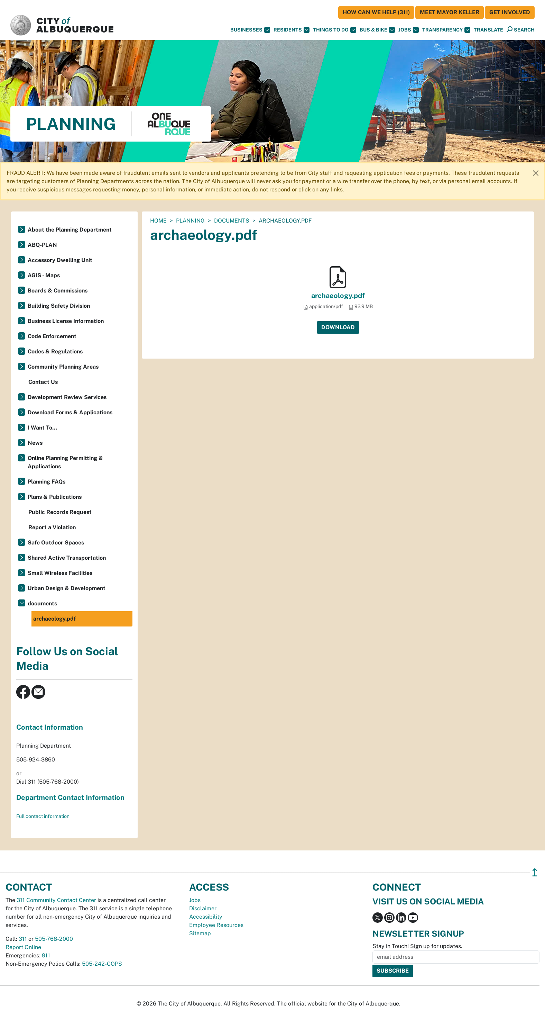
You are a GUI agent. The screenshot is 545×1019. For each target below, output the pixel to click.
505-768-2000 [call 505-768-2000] (54, 939)
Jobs (408, 30)
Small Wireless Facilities (60, 573)
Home (158, 220)
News (35, 443)
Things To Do (334, 30)
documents (231, 220)
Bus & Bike (377, 30)
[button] (488, 30)
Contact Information (49, 727)
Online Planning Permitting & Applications (65, 462)
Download (338, 327)
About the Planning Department (70, 229)
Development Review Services (67, 397)
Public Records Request (60, 512)
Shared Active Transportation (67, 557)
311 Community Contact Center (56, 900)
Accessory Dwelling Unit (60, 260)
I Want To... (42, 427)
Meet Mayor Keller (449, 12)
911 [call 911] (46, 955)
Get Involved (509, 12)
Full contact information (43, 816)
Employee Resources (216, 925)
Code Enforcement (52, 336)
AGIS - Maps (44, 275)
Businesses (250, 30)
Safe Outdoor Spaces (56, 542)
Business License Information (66, 321)
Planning (190, 220)
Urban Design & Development (66, 588)
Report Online (23, 947)
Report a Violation (52, 527)
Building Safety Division (59, 306)
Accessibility (205, 916)
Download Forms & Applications (70, 412)
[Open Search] (521, 29)
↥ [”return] (534, 872)
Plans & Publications (55, 497)
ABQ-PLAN (42, 245)
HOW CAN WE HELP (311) (376, 12)
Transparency (446, 30)
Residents (292, 30)
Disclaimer (202, 908)
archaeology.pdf (338, 295)
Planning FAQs (46, 481)
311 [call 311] (23, 939)
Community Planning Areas (63, 366)
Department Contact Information (70, 797)
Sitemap (200, 933)
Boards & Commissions (57, 290)
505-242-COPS (102, 964)
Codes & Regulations (55, 351)
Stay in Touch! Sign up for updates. (417, 946)
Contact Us (43, 382)
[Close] (535, 173)
